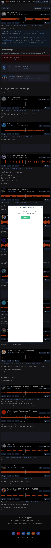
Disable (25, 217)
